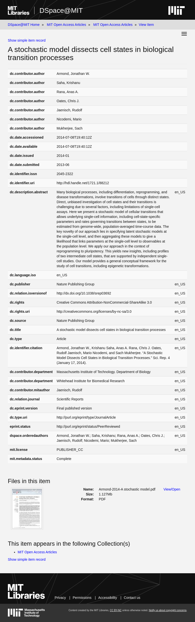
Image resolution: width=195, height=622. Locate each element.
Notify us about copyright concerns (167, 610)
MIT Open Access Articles (66, 25)
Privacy (60, 598)
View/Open (171, 489)
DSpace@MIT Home (24, 25)
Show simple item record (27, 40)
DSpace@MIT (61, 10)
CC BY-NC (115, 610)
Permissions (82, 598)
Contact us (132, 598)
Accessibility (107, 598)
